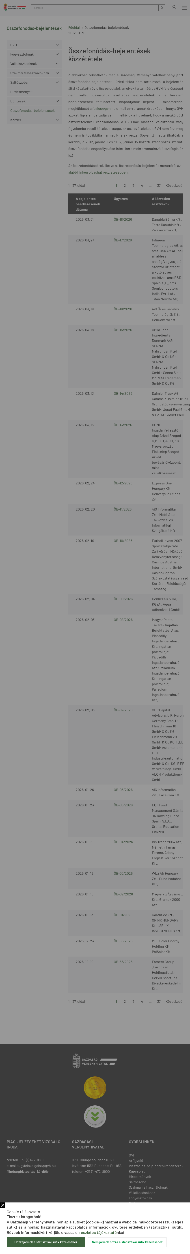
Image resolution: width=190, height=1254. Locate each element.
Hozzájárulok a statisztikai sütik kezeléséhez (45, 1242)
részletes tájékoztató (98, 1232)
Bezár (2, 1205)
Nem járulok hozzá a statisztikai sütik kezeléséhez (127, 1242)
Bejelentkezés (173, 8)
